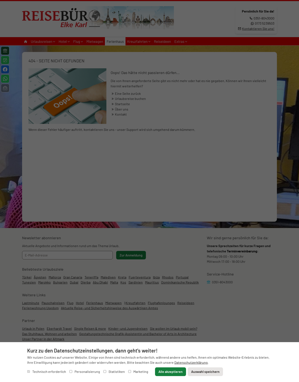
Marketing (138, 371)
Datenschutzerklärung (191, 362)
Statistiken (114, 371)
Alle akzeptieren (170, 371)
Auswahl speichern (205, 371)
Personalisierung (84, 371)
